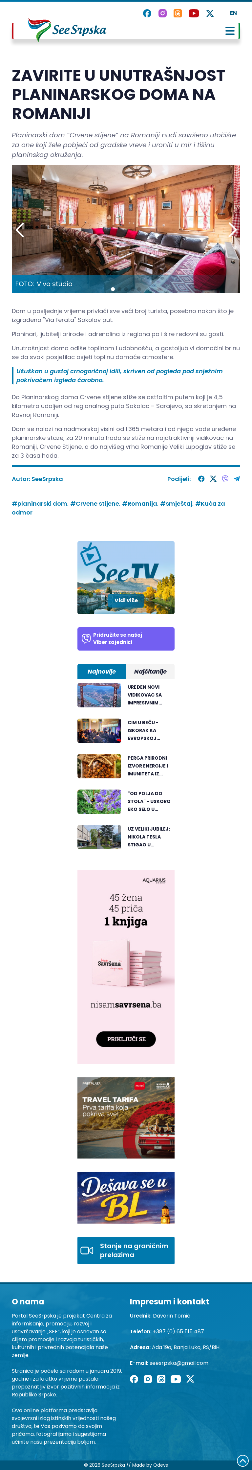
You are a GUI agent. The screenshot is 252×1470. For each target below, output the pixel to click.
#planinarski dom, (41, 503)
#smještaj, (177, 503)
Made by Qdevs (150, 1465)
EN (233, 13)
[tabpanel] (126, 770)
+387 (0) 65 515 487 (178, 1331)
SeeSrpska (47, 479)
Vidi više (126, 600)
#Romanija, (141, 503)
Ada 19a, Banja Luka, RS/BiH (186, 1347)
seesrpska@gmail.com (179, 1363)
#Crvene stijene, (96, 503)
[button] (232, 230)
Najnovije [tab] (102, 671)
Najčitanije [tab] (150, 671)
